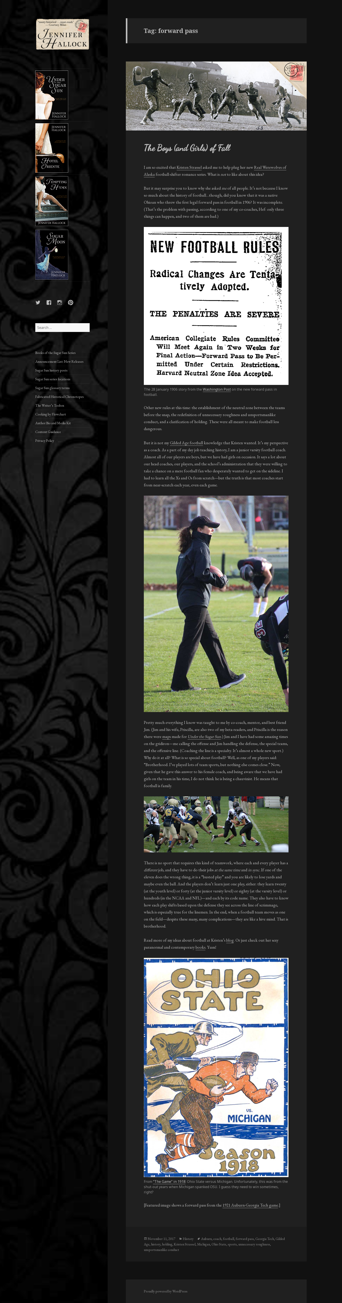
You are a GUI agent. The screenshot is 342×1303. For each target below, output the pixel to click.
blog (230, 940)
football (228, 1238)
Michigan (203, 1244)
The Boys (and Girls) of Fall (187, 148)
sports (232, 1244)
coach (217, 1238)
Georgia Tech (264, 1238)
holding (167, 1244)
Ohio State (219, 1244)
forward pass (245, 1238)
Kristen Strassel (189, 167)
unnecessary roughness (254, 1244)
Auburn (206, 1238)
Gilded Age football (186, 443)
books (200, 947)
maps (166, 736)
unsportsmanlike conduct (161, 1249)
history (155, 1244)
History (188, 1238)
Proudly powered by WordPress (165, 1291)
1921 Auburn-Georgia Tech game (250, 1205)
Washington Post (217, 389)
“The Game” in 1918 (169, 1181)
